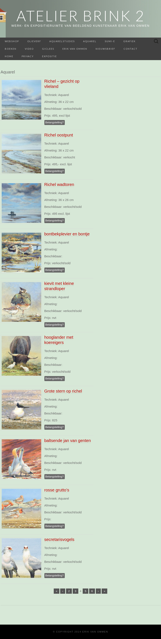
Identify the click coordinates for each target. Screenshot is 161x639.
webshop (12, 41)
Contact (130, 48)
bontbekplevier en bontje (67, 234)
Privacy (28, 56)
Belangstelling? (54, 122)
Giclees (48, 48)
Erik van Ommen (74, 48)
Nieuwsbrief (105, 48)
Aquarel (89, 41)
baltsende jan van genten (67, 440)
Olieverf (34, 41)
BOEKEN (10, 48)
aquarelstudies (62, 41)
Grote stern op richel (63, 391)
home (9, 56)
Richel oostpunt (58, 135)
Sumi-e (110, 41)
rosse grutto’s (56, 490)
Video (29, 48)
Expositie (49, 56)
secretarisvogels (59, 539)
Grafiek (129, 41)
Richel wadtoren (59, 184)
